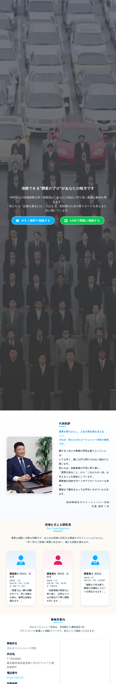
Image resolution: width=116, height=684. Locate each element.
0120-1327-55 (15, 677)
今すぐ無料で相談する (33, 220)
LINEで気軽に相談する (82, 220)
